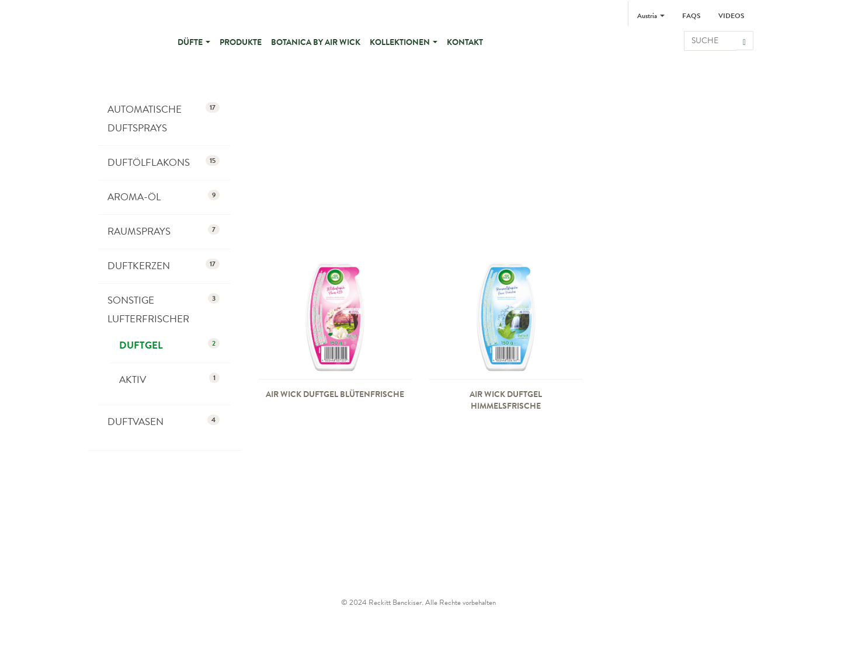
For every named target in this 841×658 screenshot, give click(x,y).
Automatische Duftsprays (163, 118)
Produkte (241, 42)
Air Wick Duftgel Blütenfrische (335, 394)
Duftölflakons (163, 162)
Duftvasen (163, 422)
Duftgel (169, 345)
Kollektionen (403, 42)
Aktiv (169, 379)
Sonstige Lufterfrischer (163, 309)
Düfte (194, 42)
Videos (731, 15)
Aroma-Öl (163, 197)
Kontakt (465, 42)
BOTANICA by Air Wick (315, 42)
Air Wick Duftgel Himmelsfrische (506, 400)
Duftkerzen (163, 266)
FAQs (691, 15)
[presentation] (335, 315)
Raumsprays (163, 231)
